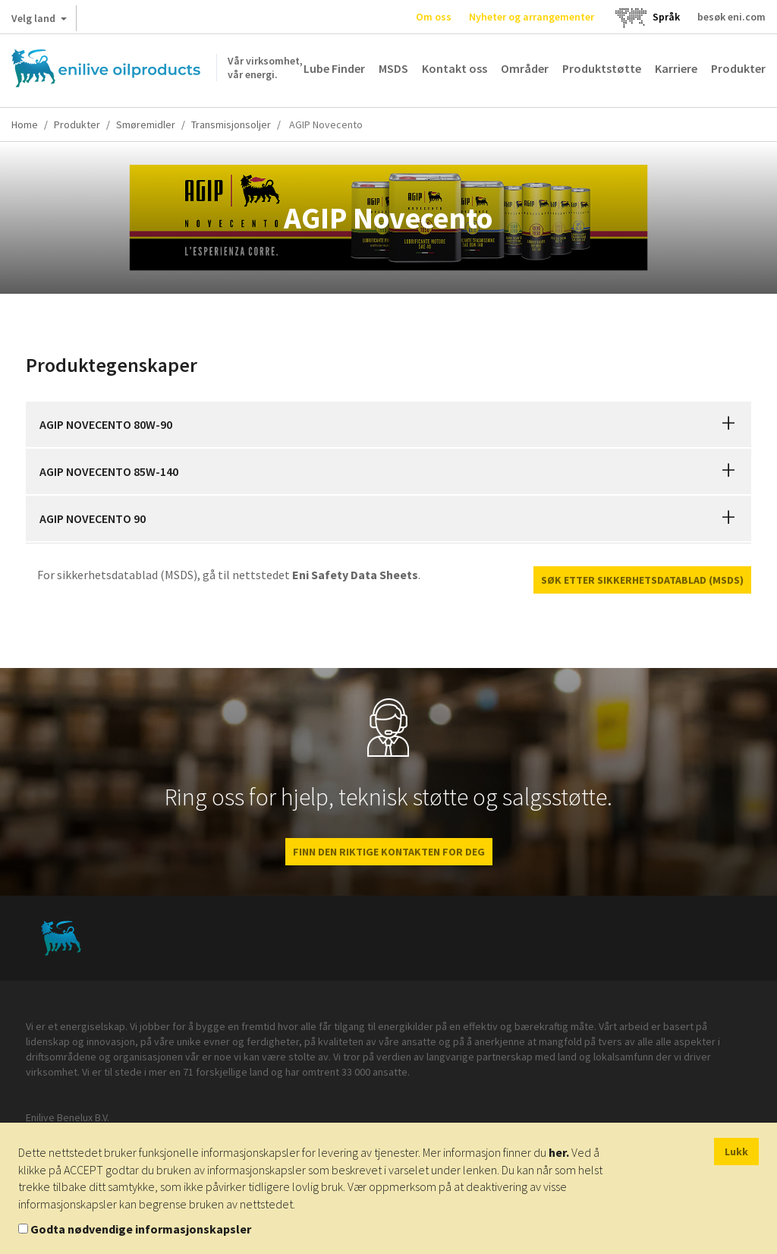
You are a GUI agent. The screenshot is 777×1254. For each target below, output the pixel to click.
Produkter (738, 68)
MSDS (393, 68)
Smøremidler (145, 124)
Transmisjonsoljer (231, 124)
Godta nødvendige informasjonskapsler (140, 1229)
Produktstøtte (601, 68)
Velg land (39, 21)
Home (24, 124)
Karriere (676, 68)
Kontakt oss (454, 68)
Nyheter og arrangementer (531, 17)
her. (559, 1152)
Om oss (433, 17)
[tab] (388, 424)
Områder (525, 68)
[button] (728, 424)
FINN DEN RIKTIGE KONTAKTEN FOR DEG (389, 852)
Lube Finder (334, 68)
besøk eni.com (731, 17)
